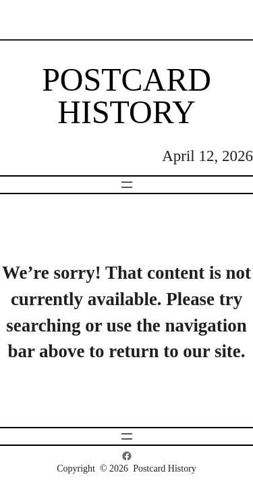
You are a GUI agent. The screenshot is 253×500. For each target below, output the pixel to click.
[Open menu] (127, 185)
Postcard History (126, 96)
